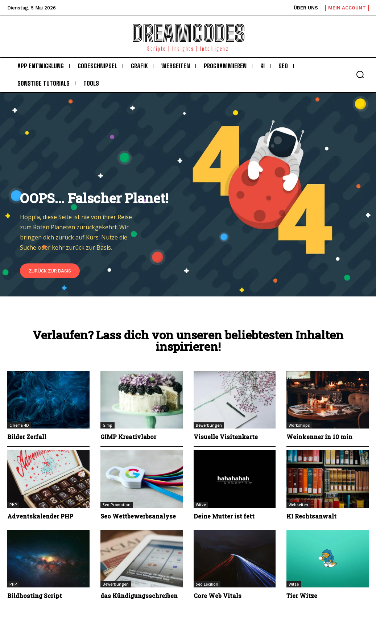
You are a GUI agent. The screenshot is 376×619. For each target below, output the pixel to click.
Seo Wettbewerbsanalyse (138, 516)
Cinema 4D (19, 425)
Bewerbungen (209, 425)
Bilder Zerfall (26, 436)
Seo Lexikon (207, 584)
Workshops (299, 425)
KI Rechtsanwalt (311, 516)
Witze (201, 504)
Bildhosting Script (34, 595)
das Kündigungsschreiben (139, 595)
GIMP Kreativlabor (128, 436)
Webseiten (298, 504)
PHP (13, 504)
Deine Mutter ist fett (224, 516)
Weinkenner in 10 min (319, 436)
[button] (360, 74)
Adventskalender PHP (40, 516)
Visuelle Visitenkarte (226, 436)
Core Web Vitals (217, 595)
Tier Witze (301, 595)
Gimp (107, 425)
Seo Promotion (117, 504)
